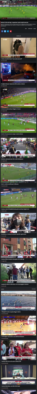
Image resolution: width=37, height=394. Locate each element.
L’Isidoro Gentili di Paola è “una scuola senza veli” (11, 59)
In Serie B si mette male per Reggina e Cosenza (11, 109)
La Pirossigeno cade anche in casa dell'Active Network (12, 336)
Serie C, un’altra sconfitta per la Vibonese (10, 184)
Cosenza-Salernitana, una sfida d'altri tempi (10, 386)
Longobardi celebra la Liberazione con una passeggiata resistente (14, 284)
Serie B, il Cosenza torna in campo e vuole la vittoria (12, 134)
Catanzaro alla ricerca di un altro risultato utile (11, 361)
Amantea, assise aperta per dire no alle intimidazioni (12, 159)
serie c (26, 28)
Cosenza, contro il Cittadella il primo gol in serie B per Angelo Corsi (15, 209)
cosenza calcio (30, 28)
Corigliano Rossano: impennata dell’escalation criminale (13, 84)
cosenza (34, 28)
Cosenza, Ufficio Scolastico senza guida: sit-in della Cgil (12, 259)
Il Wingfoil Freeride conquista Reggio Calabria (11, 312)
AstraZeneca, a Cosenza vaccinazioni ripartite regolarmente (13, 234)
